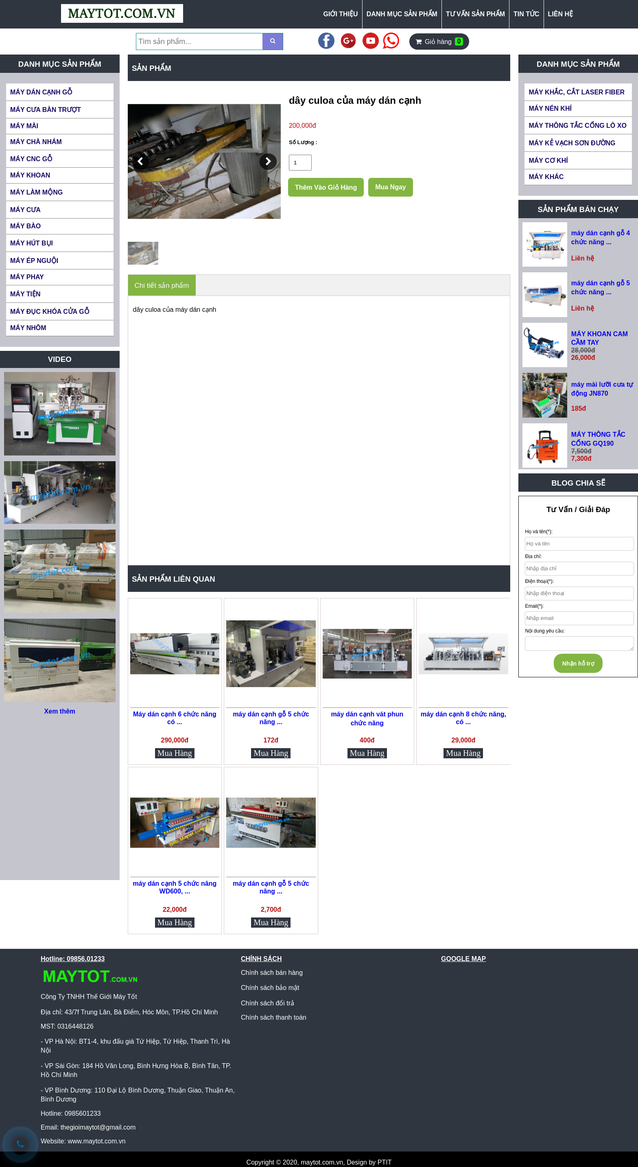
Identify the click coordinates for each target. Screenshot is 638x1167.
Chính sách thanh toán (273, 1017)
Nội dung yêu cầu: (544, 631)
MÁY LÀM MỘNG (36, 192)
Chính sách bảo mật (270, 987)
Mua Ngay (390, 187)
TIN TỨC (526, 14)
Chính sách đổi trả (267, 1003)
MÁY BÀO (25, 226)
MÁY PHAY (27, 277)
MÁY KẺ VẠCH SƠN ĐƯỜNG (572, 143)
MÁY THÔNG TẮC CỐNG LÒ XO (577, 125)
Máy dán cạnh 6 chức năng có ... (174, 718)
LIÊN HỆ (560, 14)
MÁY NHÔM (28, 327)
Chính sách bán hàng (272, 972)
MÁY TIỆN (25, 294)
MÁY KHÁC (546, 176)
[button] (140, 161)
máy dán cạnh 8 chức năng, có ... (463, 718)
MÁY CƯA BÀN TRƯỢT (45, 109)
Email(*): (534, 606)
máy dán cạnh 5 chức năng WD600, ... (174, 887)
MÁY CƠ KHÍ (548, 160)
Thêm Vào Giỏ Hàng (326, 187)
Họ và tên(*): (539, 531)
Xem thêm (59, 711)
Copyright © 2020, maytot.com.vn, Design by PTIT (319, 1162)
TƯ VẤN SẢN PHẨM (475, 14)
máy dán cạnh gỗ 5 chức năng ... (271, 718)
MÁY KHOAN (30, 175)
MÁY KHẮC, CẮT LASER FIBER (577, 92)
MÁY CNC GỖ (31, 158)
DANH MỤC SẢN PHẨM (402, 14)
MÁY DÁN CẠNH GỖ (41, 92)
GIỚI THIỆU (340, 14)
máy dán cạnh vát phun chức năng (367, 719)
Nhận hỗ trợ (578, 663)
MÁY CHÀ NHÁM (36, 141)
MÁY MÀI (24, 126)
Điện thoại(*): (539, 581)
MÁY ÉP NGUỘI (34, 260)
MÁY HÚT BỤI (31, 243)
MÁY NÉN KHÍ (550, 108)
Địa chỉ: (533, 556)
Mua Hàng (174, 753)
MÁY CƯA (25, 209)
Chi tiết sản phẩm (162, 285)
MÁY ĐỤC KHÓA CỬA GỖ (50, 311)
